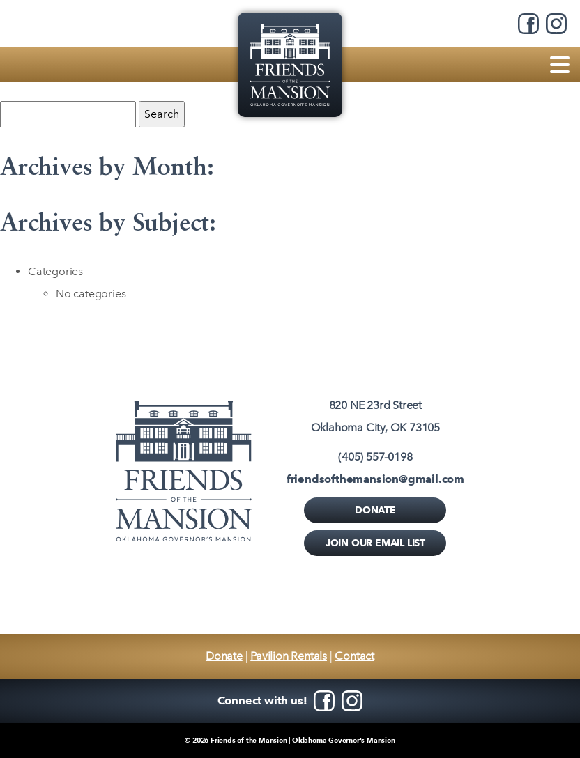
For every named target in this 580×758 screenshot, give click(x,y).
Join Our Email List (375, 542)
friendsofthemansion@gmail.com (375, 479)
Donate (375, 510)
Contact (354, 656)
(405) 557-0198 (375, 456)
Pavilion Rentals (288, 656)
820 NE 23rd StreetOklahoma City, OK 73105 (375, 416)
